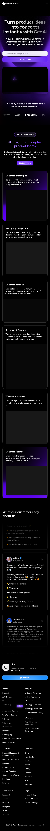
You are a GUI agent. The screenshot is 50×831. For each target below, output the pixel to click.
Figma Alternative (9, 742)
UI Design (6, 719)
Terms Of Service (31, 799)
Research (28, 776)
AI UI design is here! (27, 134)
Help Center (29, 757)
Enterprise (6, 783)
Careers (28, 772)
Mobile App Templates (33, 697)
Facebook (6, 795)
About (27, 765)
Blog (27, 753)
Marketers (6, 763)
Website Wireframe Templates (32, 729)
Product (5, 693)
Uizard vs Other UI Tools (11, 738)
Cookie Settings (31, 803)
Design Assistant (9, 701)
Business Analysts (9, 767)
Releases (28, 784)
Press (27, 780)
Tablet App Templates (33, 709)
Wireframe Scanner (10, 715)
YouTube (5, 814)
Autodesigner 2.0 (12, 706)
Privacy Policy (30, 795)
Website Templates (32, 701)
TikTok (4, 810)
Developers (6, 779)
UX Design (6, 723)
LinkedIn (5, 803)
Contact (28, 761)
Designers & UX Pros (10, 759)
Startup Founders (9, 771)
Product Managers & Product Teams (10, 754)
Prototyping (7, 735)
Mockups (6, 731)
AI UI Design (7, 697)
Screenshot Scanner (10, 711)
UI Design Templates (33, 693)
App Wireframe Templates (31, 723)
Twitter (5, 799)
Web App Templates (33, 705)
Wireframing (7, 727)
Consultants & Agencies (11, 775)
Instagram (6, 807)
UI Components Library (34, 712)
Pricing (27, 769)
